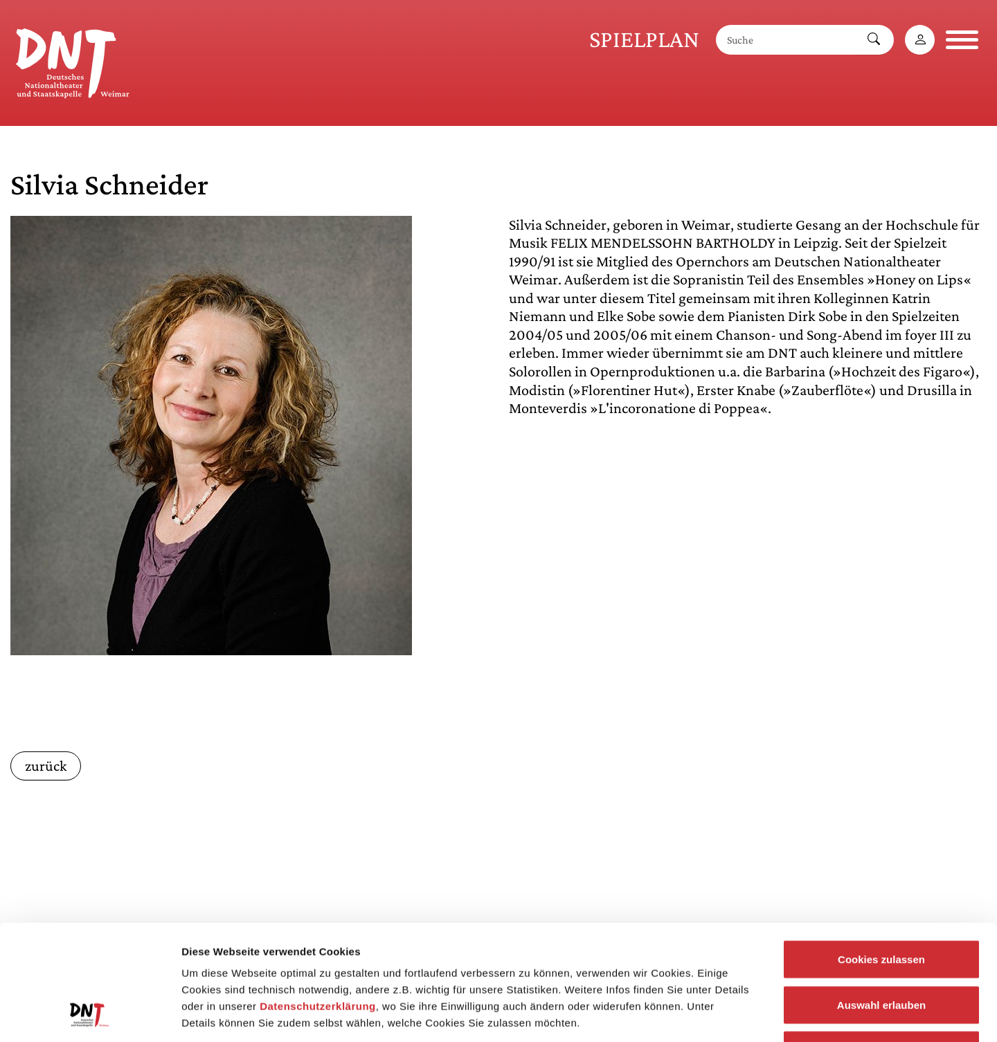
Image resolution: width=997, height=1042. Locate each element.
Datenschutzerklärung (318, 907)
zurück (45, 765)
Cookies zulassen (881, 860)
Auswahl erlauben (881, 906)
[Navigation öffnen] (962, 40)
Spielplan (644, 39)
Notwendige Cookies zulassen (881, 951)
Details (718, 1015)
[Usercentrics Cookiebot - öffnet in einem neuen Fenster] (89, 1015)
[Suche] (785, 40)
